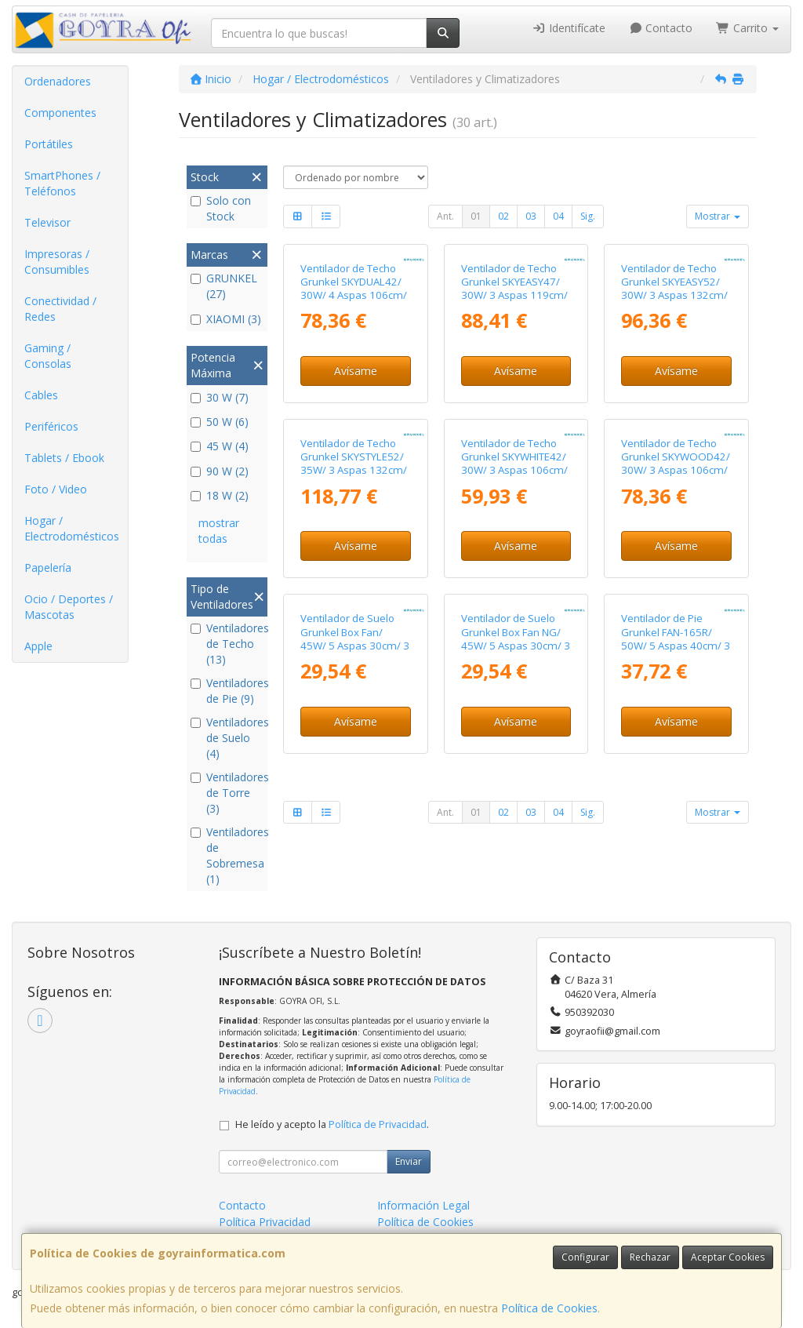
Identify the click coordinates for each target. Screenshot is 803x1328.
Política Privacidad (265, 1221)
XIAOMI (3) (226, 318)
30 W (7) (220, 397)
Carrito (747, 27)
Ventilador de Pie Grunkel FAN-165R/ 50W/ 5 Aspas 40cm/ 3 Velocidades (675, 638)
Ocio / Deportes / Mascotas (68, 606)
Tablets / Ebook (64, 457)
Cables (41, 394)
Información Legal (423, 1205)
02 (503, 216)
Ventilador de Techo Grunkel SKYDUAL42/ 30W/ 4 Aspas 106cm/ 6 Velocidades (353, 288)
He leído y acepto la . (332, 1124)
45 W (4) (220, 445)
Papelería (47, 567)
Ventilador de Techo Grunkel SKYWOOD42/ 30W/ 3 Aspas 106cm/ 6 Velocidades (675, 463)
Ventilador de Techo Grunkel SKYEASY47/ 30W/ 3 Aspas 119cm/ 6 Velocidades (514, 288)
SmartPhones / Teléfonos (62, 183)
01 (476, 216)
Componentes (60, 112)
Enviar (408, 1161)
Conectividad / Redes (60, 308)
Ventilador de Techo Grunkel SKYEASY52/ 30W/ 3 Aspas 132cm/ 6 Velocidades (674, 288)
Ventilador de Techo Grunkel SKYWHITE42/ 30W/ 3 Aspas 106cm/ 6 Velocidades (514, 463)
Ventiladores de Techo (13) (227, 643)
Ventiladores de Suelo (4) (227, 738)
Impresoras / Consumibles (56, 261)
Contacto (661, 27)
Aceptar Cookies (728, 1257)
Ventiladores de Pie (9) (227, 690)
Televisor (47, 222)
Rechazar (650, 1257)
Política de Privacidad (378, 1124)
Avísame (355, 370)
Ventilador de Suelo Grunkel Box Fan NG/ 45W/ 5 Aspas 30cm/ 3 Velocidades (515, 638)
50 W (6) (220, 421)
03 (530, 216)
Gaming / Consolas (47, 355)
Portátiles (48, 143)
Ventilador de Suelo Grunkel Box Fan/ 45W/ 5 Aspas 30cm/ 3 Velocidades (354, 638)
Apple (38, 646)
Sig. (587, 216)
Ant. (445, 216)
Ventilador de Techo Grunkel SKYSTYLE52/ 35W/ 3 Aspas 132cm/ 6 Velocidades (353, 463)
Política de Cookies (549, 1308)
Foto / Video (55, 489)
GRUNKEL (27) (224, 286)
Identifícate (568, 27)
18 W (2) (220, 495)
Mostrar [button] (717, 216)
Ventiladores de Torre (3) (227, 793)
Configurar (585, 1257)
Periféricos (51, 426)
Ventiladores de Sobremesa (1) (227, 855)
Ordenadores (57, 81)
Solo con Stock (221, 208)
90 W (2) (220, 471)
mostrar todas (218, 530)
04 (558, 216)
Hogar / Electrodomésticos (71, 528)
